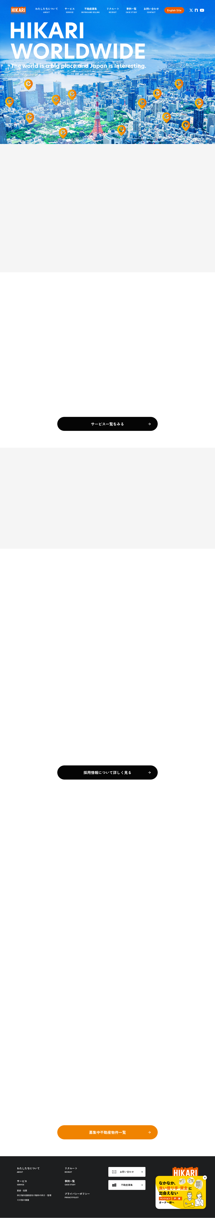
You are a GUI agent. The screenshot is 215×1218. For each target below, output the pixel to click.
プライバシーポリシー (77, 1195)
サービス (70, 10)
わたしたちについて (46, 10)
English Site (174, 10)
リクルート (112, 10)
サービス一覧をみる (107, 424)
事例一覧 (131, 10)
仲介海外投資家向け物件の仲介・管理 (34, 1195)
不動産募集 (90, 10)
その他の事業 (23, 1200)
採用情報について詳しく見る (107, 772)
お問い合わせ (151, 10)
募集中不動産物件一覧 (107, 1132)
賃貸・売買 (22, 1190)
